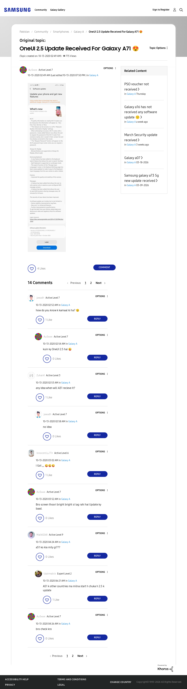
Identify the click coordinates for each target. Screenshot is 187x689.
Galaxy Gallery (57, 9)
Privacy (10, 684)
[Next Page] (101, 282)
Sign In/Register (161, 9)
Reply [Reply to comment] (97, 318)
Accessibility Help (17, 679)
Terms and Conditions (71, 679)
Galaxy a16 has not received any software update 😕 (140, 112)
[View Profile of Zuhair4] (41, 375)
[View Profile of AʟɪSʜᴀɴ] (32, 70)
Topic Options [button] (157, 48)
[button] (110, 68)
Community (41, 9)
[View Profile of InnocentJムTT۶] (45, 453)
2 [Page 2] (91, 283)
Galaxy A (93, 75)
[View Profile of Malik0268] (42, 534)
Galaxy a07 (132, 158)
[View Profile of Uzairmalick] (50, 573)
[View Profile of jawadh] (40, 297)
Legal (61, 684)
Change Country (120, 682)
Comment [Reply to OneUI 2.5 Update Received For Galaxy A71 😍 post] (104, 267)
